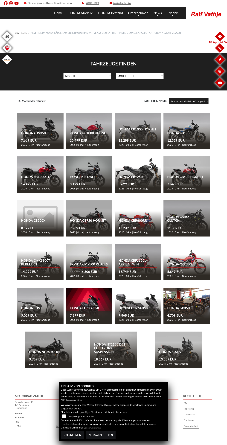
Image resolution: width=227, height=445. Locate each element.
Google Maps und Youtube (80, 416)
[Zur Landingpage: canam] (7, 65)
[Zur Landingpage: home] (7, 41)
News (159, 12)
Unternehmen (141, 12)
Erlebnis (173, 12)
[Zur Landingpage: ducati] (7, 53)
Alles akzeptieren (101, 434)
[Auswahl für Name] (87, 76)
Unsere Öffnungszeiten (63, 3)
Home (67, 12)
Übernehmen (72, 434)
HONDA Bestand (115, 12)
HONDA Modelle (87, 12)
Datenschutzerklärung (76, 399)
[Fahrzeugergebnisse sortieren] (189, 101)
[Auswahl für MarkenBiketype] (140, 76)
